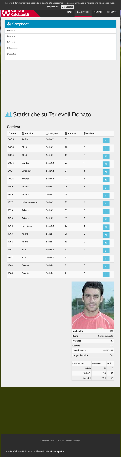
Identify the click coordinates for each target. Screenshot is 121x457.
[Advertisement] (60, 85)
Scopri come (52, 6)
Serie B (11, 36)
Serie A (11, 30)
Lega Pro (11, 54)
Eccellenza (12, 48)
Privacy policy (57, 451)
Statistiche (44, 441)
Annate (98, 12)
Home (69, 12)
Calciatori (83, 12)
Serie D (11, 42)
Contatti (112, 12)
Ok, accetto (67, 6)
